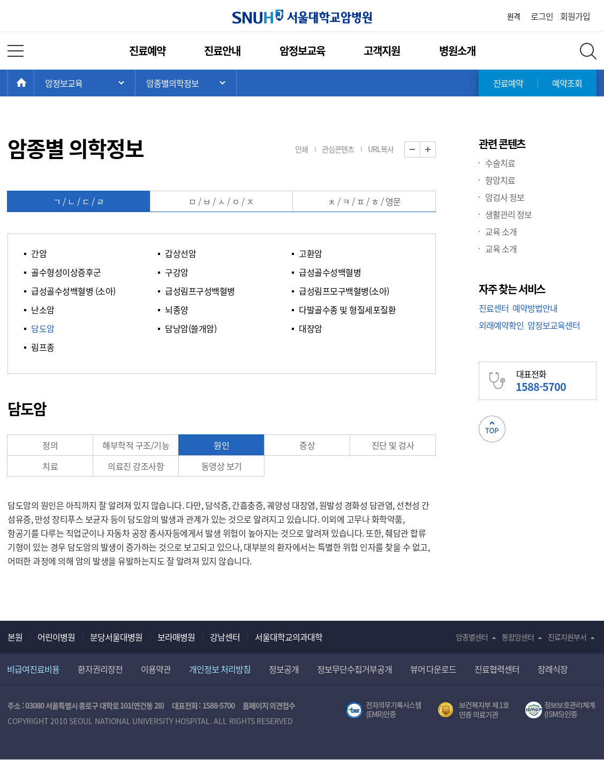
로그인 (542, 16)
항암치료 (500, 180)
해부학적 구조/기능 (135, 445)
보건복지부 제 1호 (473, 710)
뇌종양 (176, 309)
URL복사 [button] (381, 149)
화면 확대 (435, 150)
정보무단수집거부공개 (354, 669)
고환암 (310, 253)
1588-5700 (218, 705)
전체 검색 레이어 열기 (588, 51)
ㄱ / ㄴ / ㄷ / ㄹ (78, 201)
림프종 (43, 347)
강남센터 (225, 636)
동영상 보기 (221, 466)
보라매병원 (176, 636)
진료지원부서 (567, 636)
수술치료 (500, 162)
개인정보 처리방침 (220, 669)
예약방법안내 (534, 308)
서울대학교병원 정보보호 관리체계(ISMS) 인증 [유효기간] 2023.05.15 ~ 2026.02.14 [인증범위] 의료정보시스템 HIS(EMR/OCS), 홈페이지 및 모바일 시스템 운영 (561, 710)
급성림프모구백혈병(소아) (344, 290)
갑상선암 (180, 253)
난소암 (43, 309)
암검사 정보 (504, 197)
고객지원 (382, 50)
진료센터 (494, 308)
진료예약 (147, 50)
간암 (39, 253)
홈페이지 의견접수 (269, 705)
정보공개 (284, 669)
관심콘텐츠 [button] (338, 149)
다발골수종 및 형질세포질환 (347, 309)
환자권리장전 (100, 669)
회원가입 (575, 16)
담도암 (43, 328)
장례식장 (553, 669)
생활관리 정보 (508, 214)
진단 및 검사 (393, 445)
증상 (307, 445)
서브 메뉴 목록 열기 (185, 83)
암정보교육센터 (553, 325)
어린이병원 (56, 636)
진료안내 (222, 50)
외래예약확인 (501, 325)
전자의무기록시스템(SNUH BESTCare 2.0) (383, 710)
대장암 (310, 328)
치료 (50, 466)
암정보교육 (302, 50)
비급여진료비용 (33, 669)
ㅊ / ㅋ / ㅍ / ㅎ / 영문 (364, 201)
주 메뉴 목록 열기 (84, 83)
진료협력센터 (496, 669)
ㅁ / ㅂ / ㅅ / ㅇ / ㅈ (221, 201)
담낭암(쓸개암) (190, 328)
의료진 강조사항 (136, 466)
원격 (513, 16)
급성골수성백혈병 (330, 272)
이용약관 (156, 669)
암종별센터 (472, 636)
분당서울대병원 (116, 636)
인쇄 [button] (301, 149)
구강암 (176, 272)
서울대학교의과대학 (288, 636)
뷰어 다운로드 (433, 669)
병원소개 (457, 50)
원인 (221, 445)
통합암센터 (518, 636)
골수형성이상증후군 (66, 272)
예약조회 (567, 83)
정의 (50, 445)
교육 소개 (501, 231)
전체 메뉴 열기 (15, 51)
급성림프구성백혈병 (200, 290)
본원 (14, 636)
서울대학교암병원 (302, 17)
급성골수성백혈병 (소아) (73, 290)
